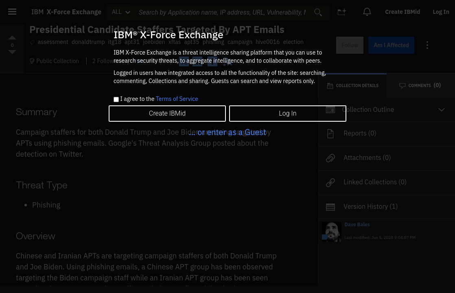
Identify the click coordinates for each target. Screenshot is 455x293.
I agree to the (159, 99)
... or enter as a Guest (227, 132)
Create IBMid (167, 113)
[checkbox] (116, 99)
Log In (287, 113)
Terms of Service (177, 99)
